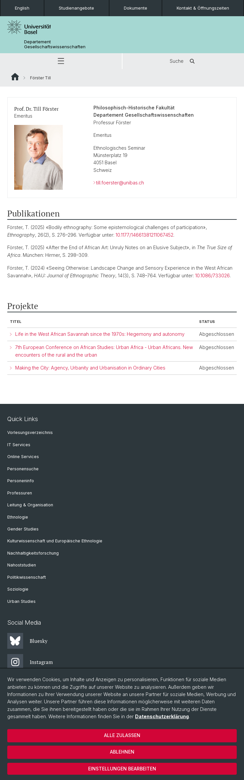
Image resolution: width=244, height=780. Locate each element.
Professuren (19, 492)
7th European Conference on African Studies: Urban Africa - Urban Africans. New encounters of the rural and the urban (104, 351)
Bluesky (27, 641)
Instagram (30, 662)
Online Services (23, 456)
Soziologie (17, 589)
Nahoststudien (21, 565)
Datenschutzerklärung (162, 716)
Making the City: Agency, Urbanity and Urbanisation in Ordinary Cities (90, 367)
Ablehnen (122, 752)
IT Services (18, 444)
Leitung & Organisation (30, 504)
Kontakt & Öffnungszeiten (203, 8)
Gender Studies (23, 528)
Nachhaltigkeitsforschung (33, 553)
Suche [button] (183, 61)
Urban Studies (21, 601)
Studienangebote (76, 8)
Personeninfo (20, 480)
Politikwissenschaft (26, 577)
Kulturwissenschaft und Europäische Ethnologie (54, 540)
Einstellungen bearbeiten (122, 768)
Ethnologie (17, 517)
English (22, 8)
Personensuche (23, 468)
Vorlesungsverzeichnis (30, 432)
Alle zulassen (122, 735)
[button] (61, 61)
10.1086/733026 (212, 275)
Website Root (15, 76)
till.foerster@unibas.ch (120, 182)
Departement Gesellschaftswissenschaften (55, 44)
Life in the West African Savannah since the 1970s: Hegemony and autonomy (100, 334)
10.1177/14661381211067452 (144, 235)
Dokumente (135, 8)
